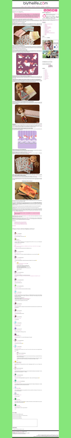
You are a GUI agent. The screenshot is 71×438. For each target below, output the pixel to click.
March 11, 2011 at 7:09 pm (18, 305)
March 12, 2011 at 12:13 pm (18, 330)
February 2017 (46, 73)
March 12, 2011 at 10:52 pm (20, 354)
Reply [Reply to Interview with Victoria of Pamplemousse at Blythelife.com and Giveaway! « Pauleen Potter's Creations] (15, 249)
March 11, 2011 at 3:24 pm (18, 281)
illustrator (20, 47)
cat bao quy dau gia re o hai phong (23, 263)
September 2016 (46, 78)
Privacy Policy (20, 432)
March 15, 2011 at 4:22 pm (18, 376)
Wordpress (16, 432)
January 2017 (46, 74)
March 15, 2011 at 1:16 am (18, 369)
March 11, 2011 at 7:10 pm (18, 312)
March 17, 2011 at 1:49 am (18, 388)
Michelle (21, 431)
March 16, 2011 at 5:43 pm (18, 382)
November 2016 (46, 76)
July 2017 (46, 69)
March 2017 (46, 72)
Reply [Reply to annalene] (15, 403)
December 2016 (46, 75)
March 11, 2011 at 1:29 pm (18, 240)
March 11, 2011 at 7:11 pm (18, 318)
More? (45, 79)
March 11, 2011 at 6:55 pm (18, 293)
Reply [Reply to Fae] (15, 397)
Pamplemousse (29, 152)
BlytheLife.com (14, 431)
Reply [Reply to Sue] (15, 379)
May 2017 (46, 70)
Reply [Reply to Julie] (15, 351)
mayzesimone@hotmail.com (18, 243)
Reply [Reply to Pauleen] (15, 255)
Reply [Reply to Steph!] (15, 338)
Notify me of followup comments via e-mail (19, 429)
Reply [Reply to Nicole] (15, 308)
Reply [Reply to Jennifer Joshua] (15, 366)
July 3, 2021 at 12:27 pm (20, 264)
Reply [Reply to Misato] (15, 237)
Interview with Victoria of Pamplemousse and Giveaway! (21, 9)
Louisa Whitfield (18, 381)
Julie (16, 292)
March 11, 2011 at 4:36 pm (18, 287)
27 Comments (14, 225)
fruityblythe (31, 14)
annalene (17, 399)
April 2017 (46, 71)
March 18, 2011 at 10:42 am (18, 400)
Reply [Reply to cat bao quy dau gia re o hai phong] (17, 270)
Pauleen (17, 251)
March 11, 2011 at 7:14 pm (18, 324)
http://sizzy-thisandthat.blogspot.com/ (26, 298)
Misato (17, 233)
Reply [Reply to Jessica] (15, 290)
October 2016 (46, 77)
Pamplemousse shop (28, 218)
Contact (23, 432)
